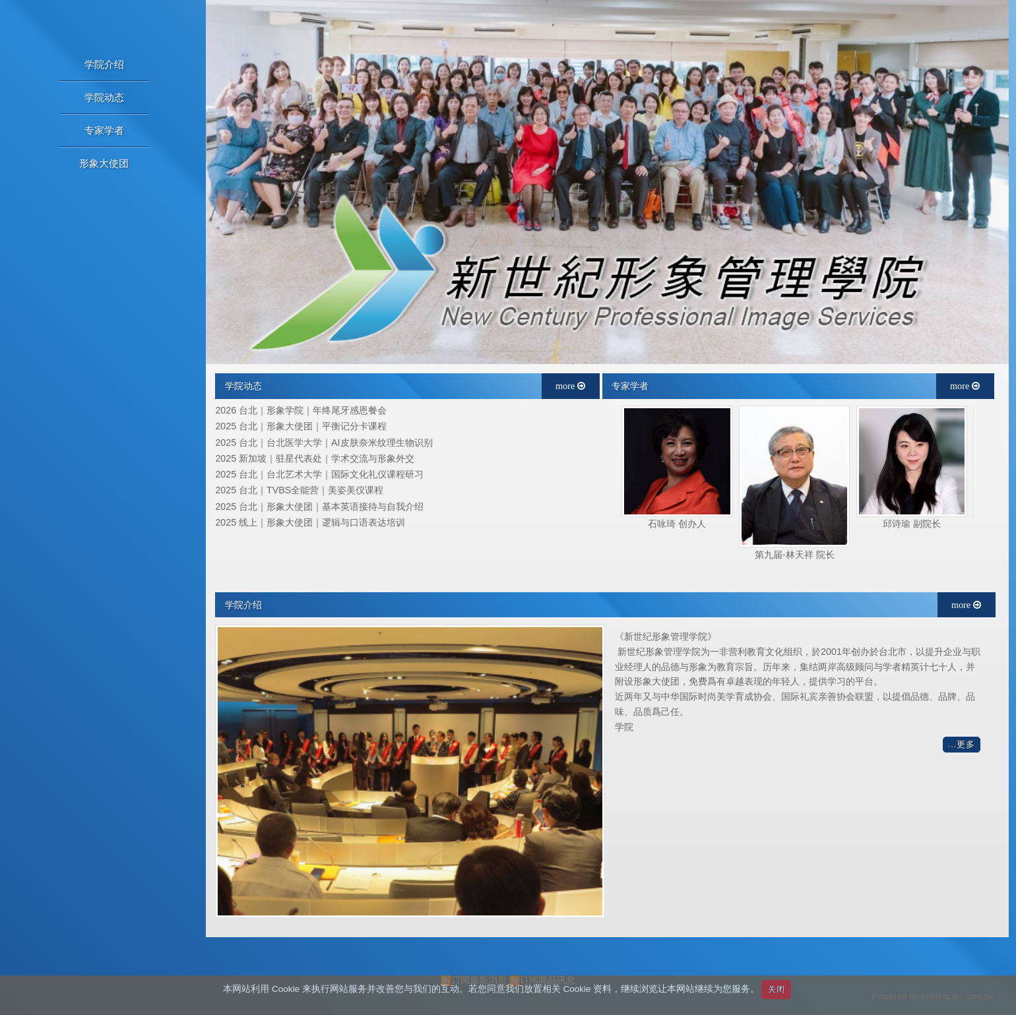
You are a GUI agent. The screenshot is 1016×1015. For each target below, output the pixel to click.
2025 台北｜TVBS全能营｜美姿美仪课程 (299, 490)
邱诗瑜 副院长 (912, 523)
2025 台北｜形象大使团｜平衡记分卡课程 (301, 426)
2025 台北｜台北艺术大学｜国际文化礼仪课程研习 (319, 474)
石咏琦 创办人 (677, 523)
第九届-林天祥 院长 (795, 554)
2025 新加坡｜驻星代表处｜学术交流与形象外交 (314, 459)
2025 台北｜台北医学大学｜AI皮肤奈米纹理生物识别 (323, 443)
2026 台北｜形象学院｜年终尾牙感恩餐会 (301, 410)
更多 (966, 744)
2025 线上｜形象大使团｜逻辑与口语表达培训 (310, 523)
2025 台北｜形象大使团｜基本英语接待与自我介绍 (319, 507)
